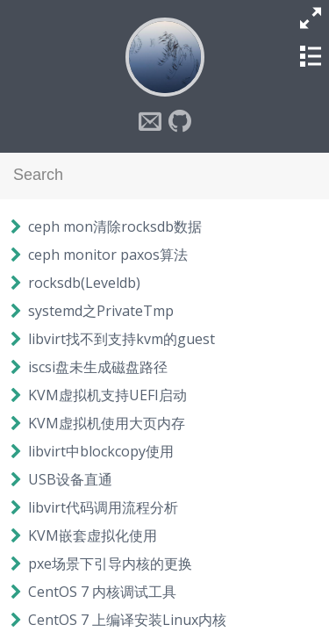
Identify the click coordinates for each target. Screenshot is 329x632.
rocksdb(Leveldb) (84, 282)
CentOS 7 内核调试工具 (102, 591)
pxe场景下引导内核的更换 (110, 563)
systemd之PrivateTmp (101, 310)
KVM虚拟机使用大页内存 (106, 423)
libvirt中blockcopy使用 (101, 451)
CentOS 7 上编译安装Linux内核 (127, 619)
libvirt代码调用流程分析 (103, 507)
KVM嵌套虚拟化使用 (92, 535)
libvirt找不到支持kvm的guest (121, 338)
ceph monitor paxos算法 (108, 254)
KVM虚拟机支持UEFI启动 (107, 395)
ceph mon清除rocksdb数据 (115, 226)
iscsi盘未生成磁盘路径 (98, 367)
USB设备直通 (70, 479)
